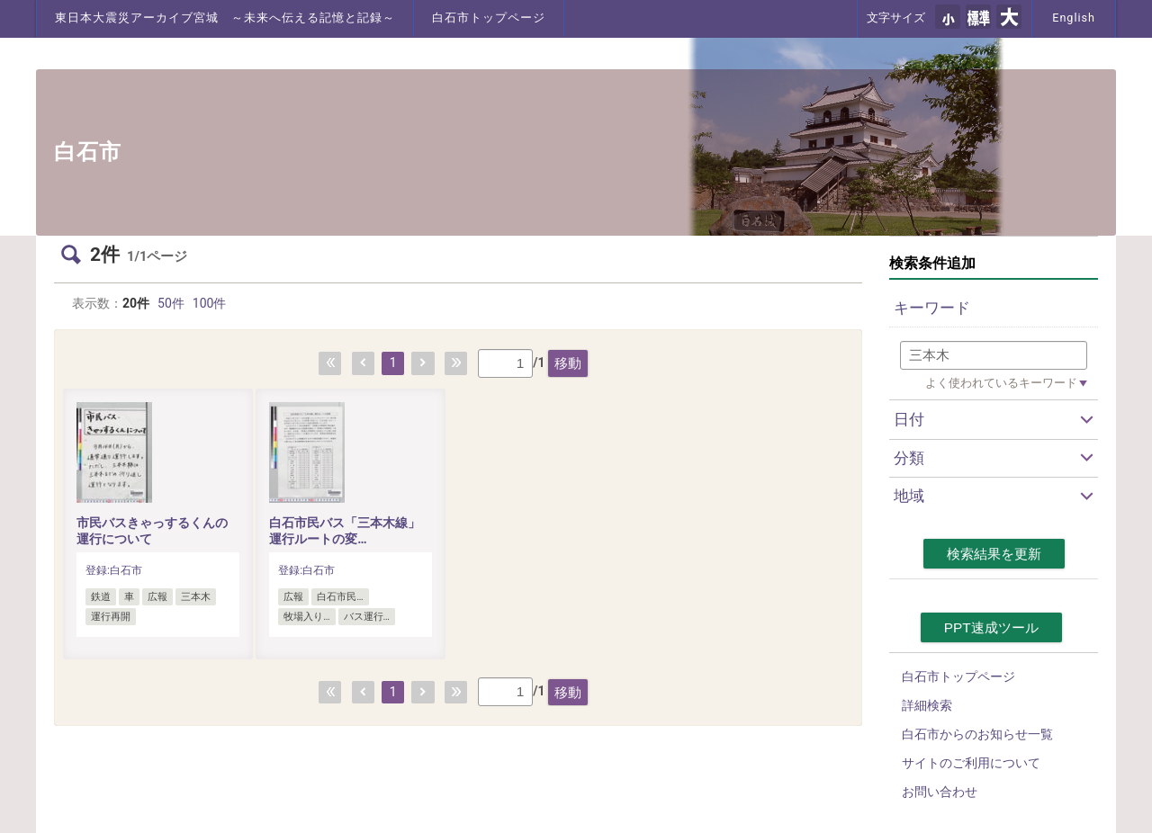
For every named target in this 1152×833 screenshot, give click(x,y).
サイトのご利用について (971, 763)
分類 (909, 458)
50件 (171, 303)
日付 (909, 419)
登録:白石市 (114, 570)
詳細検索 (927, 705)
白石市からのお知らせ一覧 (977, 734)
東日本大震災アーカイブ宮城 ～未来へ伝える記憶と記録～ (225, 17)
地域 (909, 496)
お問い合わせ (939, 791)
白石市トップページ (488, 17)
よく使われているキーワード (1001, 383)
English (1073, 17)
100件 (210, 303)
